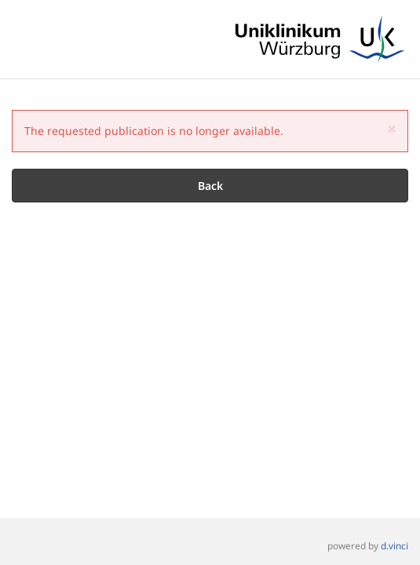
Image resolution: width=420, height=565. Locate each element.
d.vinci (394, 546)
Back (210, 185)
